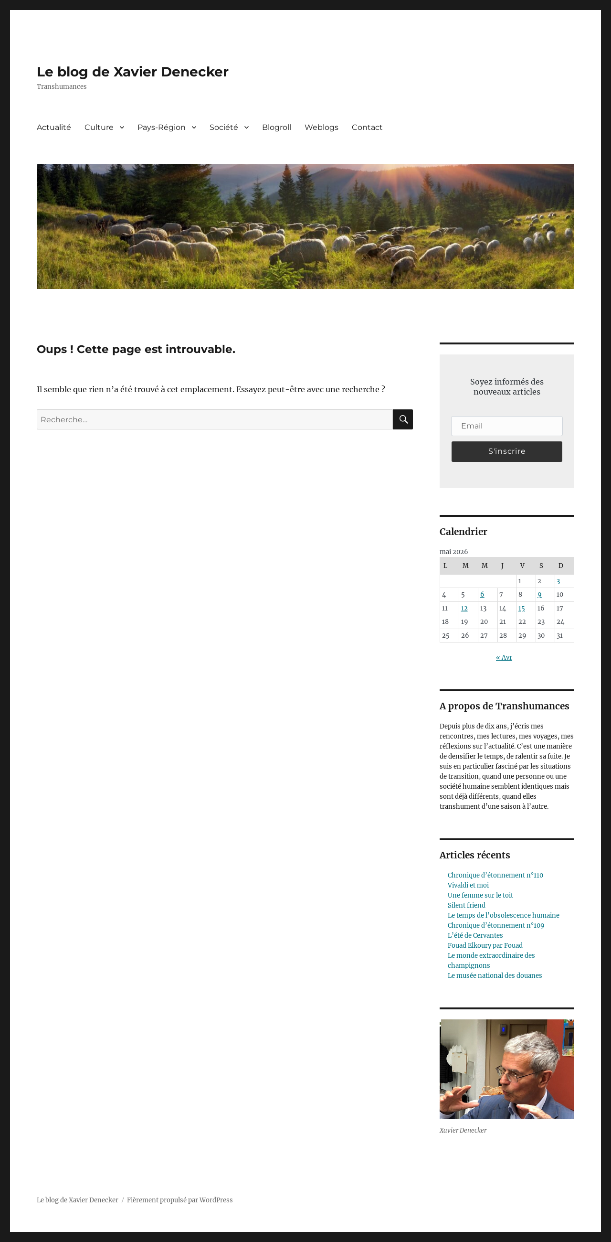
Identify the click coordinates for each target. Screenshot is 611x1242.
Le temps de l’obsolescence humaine (503, 915)
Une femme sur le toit (480, 895)
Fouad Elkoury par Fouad (485, 946)
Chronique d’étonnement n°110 (495, 875)
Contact (367, 127)
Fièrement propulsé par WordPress (180, 1200)
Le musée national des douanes (495, 976)
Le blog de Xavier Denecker (133, 72)
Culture (99, 127)
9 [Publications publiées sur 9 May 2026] (539, 594)
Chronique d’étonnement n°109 (496, 925)
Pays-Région (161, 127)
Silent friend (466, 905)
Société (224, 127)
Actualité (54, 127)
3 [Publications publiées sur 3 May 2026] (558, 581)
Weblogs (321, 127)
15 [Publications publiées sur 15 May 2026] (521, 608)
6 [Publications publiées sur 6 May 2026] (482, 594)
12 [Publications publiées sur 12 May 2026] (464, 608)
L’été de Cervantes (475, 936)
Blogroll (276, 127)
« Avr (504, 657)
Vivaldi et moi (468, 885)
